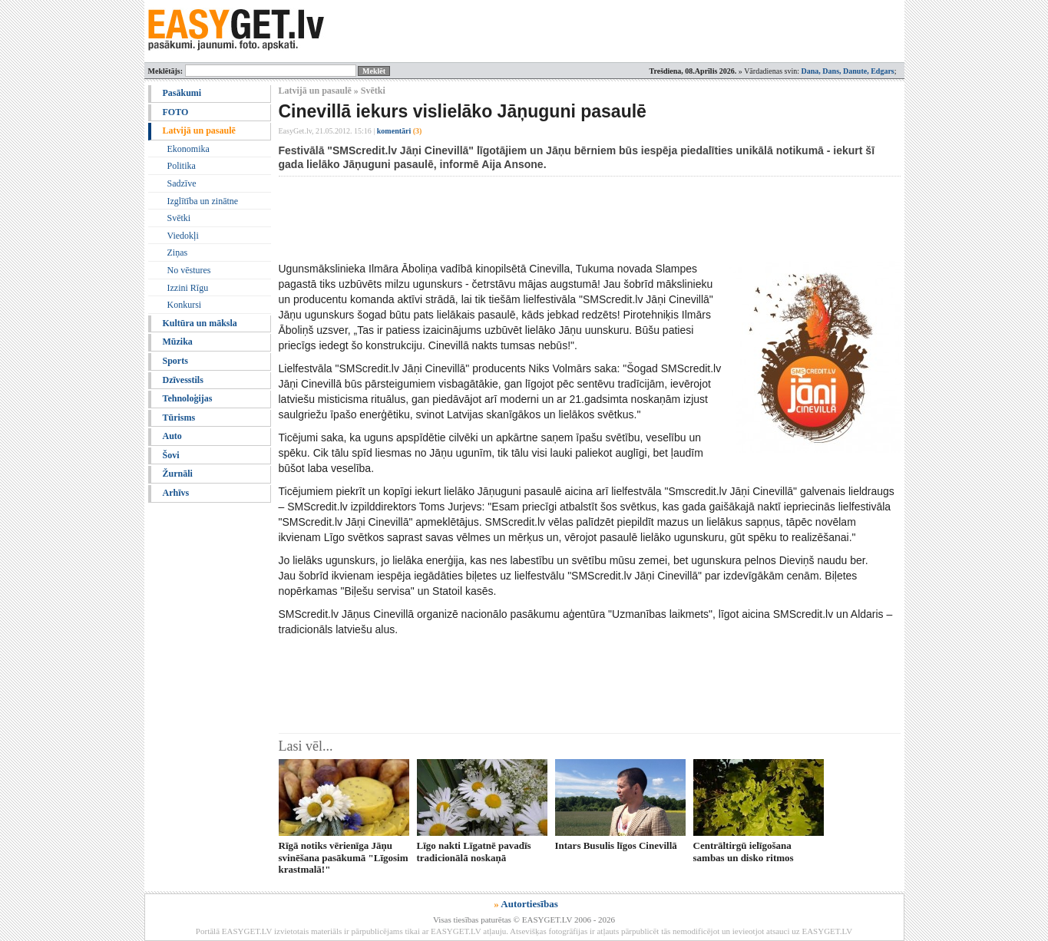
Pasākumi (182, 92)
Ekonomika (188, 149)
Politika (181, 165)
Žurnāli (178, 473)
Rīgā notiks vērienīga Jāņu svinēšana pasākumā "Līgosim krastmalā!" (343, 857)
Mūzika (178, 341)
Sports (175, 360)
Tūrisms (179, 417)
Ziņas (177, 252)
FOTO (176, 112)
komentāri (399, 131)
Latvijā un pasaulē (199, 130)
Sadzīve (182, 183)
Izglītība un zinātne (203, 201)
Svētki (179, 218)
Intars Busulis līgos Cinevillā (616, 845)
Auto (172, 436)
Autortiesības (529, 904)
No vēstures (189, 270)
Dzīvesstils (183, 380)
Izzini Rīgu (188, 287)
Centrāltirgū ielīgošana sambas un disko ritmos (743, 851)
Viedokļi (183, 235)
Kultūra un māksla (200, 323)
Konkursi (184, 304)
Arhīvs (176, 492)
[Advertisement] (558, 218)
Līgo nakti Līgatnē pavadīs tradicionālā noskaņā (474, 851)
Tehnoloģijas (188, 398)
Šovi (171, 455)
